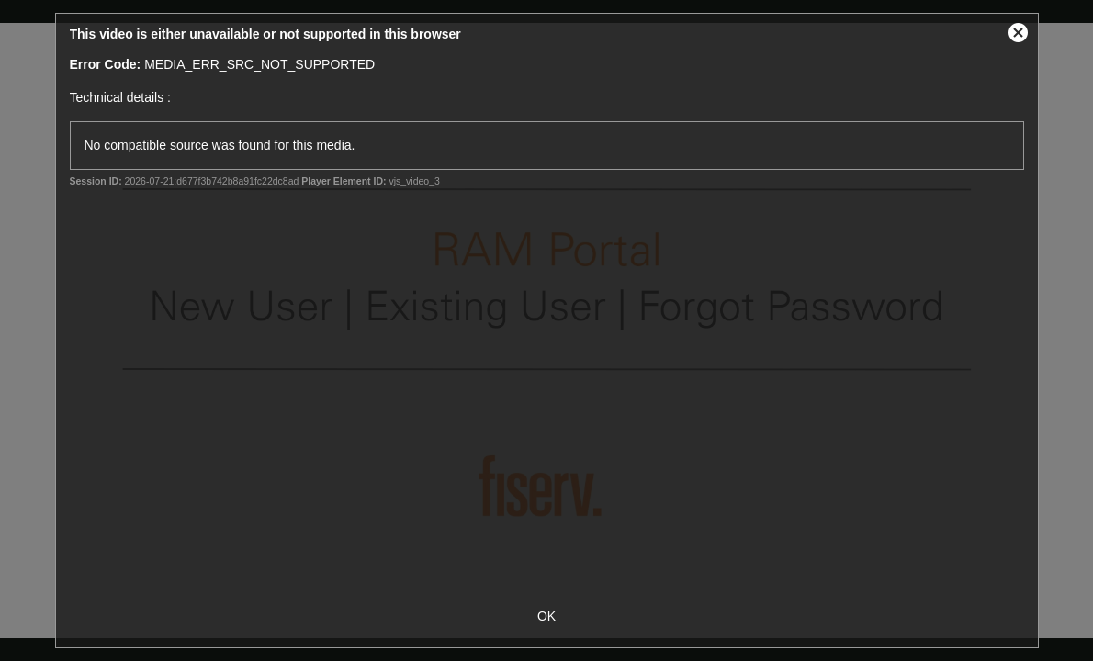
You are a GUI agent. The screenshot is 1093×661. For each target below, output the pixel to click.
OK (546, 616)
